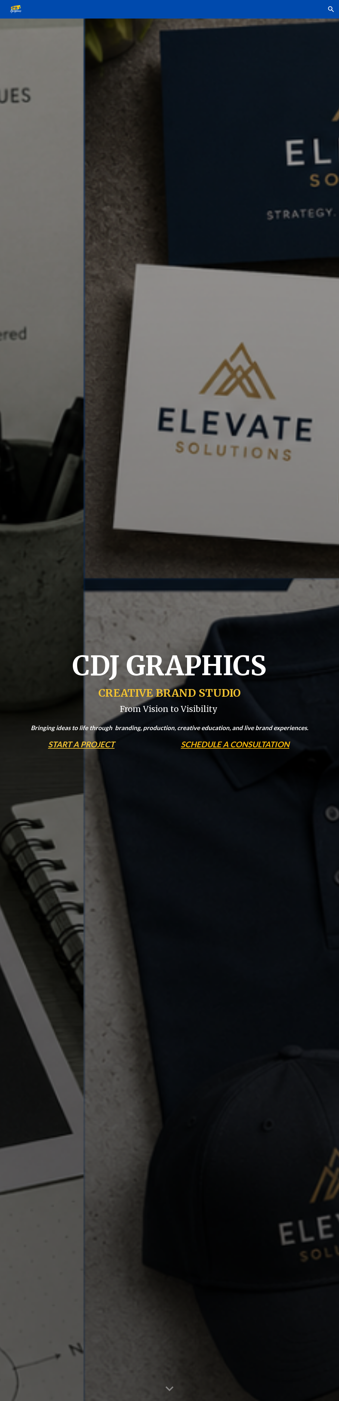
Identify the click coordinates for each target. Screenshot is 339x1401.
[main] (169, 682)
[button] (331, 9)
